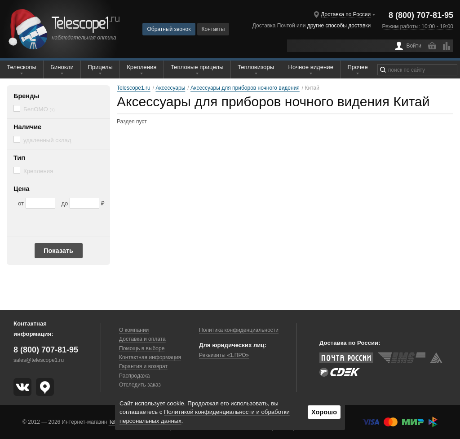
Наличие (27, 126)
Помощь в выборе (141, 348)
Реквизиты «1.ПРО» (224, 355)
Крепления (141, 67)
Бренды (26, 96)
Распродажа (134, 376)
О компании (134, 330)
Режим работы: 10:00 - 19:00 (417, 26)
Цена (21, 188)
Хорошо (324, 412)
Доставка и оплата (142, 339)
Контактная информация (150, 357)
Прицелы (100, 67)
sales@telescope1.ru (38, 360)
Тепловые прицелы (197, 67)
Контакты (213, 29)
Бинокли (62, 67)
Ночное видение (310, 67)
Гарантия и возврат (143, 366)
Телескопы (21, 67)
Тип (19, 157)
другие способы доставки (339, 25)
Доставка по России (346, 14)
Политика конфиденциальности (239, 330)
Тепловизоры (256, 67)
